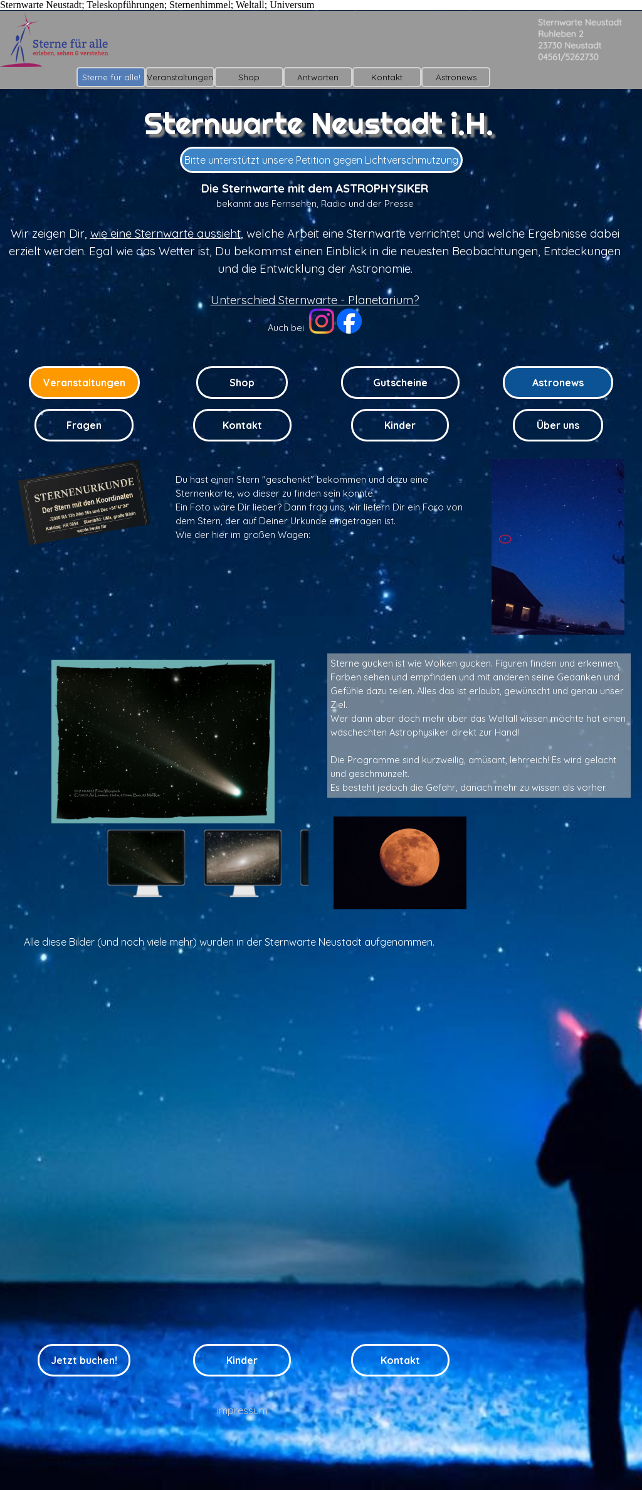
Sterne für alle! (111, 77)
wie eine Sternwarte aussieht (165, 233)
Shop (249, 77)
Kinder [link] (400, 425)
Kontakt (387, 77)
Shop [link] (242, 382)
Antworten (318, 77)
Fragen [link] (84, 425)
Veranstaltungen (180, 77)
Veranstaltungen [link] (84, 382)
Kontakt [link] (242, 425)
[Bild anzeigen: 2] (242, 863)
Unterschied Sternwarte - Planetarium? (315, 299)
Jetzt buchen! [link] (84, 1360)
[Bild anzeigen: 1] (146, 863)
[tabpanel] (314, 264)
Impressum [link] (242, 1410)
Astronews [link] (558, 382)
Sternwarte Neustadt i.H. (318, 123)
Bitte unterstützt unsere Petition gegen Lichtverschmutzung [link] (321, 160)
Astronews (456, 77)
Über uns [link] (558, 425)
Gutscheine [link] (400, 382)
